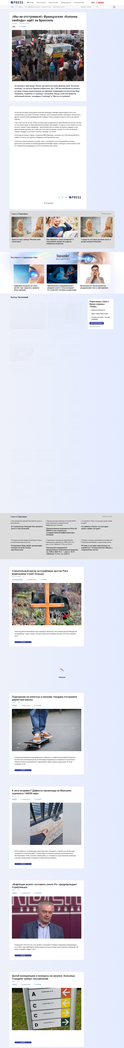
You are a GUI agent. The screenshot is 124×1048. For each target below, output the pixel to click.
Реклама (89, 7)
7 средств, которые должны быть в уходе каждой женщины (96, 222)
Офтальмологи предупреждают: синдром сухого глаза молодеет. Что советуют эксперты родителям (61, 269)
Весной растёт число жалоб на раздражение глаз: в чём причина (94, 268)
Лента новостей (41, 2)
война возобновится (98, 291)
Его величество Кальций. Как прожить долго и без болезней (27, 446)
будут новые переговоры (99, 294)
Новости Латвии (53, 2)
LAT (12, 7)
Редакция (83, 7)
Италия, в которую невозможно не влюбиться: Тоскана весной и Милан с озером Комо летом (97, 462)
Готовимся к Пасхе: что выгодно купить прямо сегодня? (94, 446)
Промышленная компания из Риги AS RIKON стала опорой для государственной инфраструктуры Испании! (61, 448)
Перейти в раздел (106, 213)
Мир (14, 26)
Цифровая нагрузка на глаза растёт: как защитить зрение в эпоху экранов (26, 269)
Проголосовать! (97, 304)
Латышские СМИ (79, 2)
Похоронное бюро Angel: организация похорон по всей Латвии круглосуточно (26, 462)
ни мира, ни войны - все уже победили (100, 299)
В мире (30, 3)
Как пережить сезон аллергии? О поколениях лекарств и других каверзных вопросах (60, 223)
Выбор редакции (66, 2)
